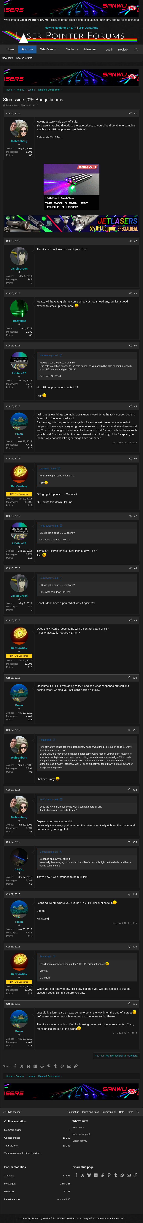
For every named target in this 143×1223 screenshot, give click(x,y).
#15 (135, 946)
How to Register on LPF (60, 27)
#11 (135, 730)
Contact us (73, 1112)
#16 (135, 1003)
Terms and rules (90, 1112)
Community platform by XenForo (49, 1218)
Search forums (24, 57)
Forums (27, 49)
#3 (135, 293)
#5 (135, 406)
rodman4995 (63, 1199)
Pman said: (45, 739)
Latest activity (79, 1140)
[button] (59, 49)
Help (121, 1112)
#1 (135, 113)
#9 (135, 620)
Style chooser (12, 1112)
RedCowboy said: (48, 525)
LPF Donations (88, 27)
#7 (135, 516)
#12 (135, 789)
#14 (135, 894)
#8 (135, 568)
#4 (135, 345)
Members (90, 49)
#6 (135, 458)
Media (70, 49)
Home (11, 49)
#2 (135, 241)
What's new (47, 49)
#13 (135, 842)
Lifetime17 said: (47, 468)
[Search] (136, 49)
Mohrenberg (12, 105)
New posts (7, 57)
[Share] (130, 113)
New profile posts (81, 1134)
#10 (135, 677)
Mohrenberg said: (48, 355)
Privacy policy (109, 1112)
